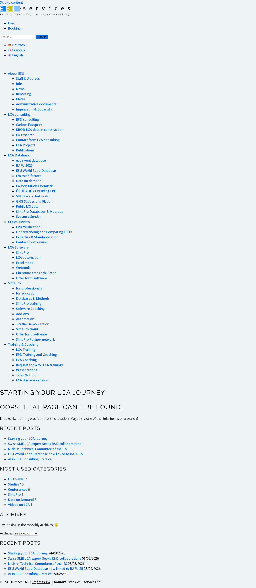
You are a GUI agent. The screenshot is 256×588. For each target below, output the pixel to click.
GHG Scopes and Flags (33, 201)
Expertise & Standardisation (37, 237)
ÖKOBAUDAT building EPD (36, 191)
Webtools (23, 268)
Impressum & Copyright (34, 109)
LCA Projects (25, 145)
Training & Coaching (23, 344)
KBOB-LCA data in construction (39, 129)
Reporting (23, 94)
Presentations (26, 370)
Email (12, 23)
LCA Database (18, 155)
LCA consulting (19, 114)
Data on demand (28, 181)
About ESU (16, 73)
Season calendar (28, 216)
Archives (6, 533)
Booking (14, 28)
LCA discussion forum (32, 380)
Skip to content (11, 2)
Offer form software (31, 278)
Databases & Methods (33, 298)
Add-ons (22, 314)
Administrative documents (36, 104)
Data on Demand (21, 499)
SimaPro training (28, 303)
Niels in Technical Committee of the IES (37, 449)
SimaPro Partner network (35, 339)
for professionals (29, 288)
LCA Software (18, 247)
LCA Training (25, 349)
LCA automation (28, 257)
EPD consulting (27, 119)
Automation (25, 319)
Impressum (41, 582)
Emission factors (28, 176)
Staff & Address (28, 78)
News (20, 89)
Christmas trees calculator (36, 273)
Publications (25, 150)
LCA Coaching (26, 360)
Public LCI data (27, 206)
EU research (25, 135)
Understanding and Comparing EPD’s (44, 232)
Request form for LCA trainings (39, 365)
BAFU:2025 (24, 165)
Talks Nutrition (27, 375)
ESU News (15, 479)
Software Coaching (30, 308)
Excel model (25, 263)
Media (20, 99)
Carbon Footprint (29, 124)
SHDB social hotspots (32, 196)
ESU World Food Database (36, 170)
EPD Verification (28, 227)
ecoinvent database (31, 160)
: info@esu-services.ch (83, 582)
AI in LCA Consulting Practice (30, 459)
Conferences (17, 489)
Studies (13, 484)
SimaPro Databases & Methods (39, 211)
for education (26, 293)
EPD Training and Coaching (36, 354)
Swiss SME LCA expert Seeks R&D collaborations (44, 444)
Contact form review (31, 242)
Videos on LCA (19, 504)
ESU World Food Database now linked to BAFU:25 (45, 454)
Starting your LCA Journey (28, 438)
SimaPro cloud (27, 329)
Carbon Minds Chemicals (35, 186)
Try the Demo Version (32, 324)
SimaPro (22, 252)
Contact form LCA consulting (38, 140)
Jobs (19, 84)
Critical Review (19, 222)
